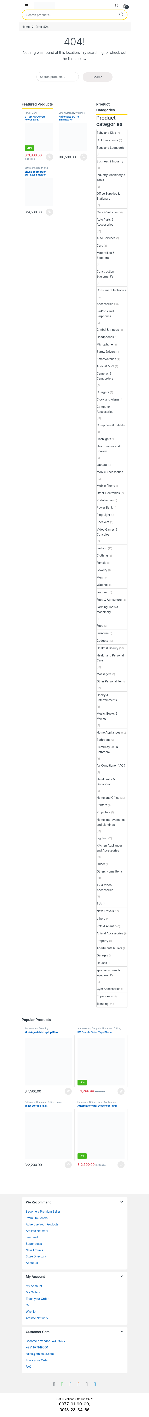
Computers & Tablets (111, 425)
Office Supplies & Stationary (108, 196)
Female (102, 562)
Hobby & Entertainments (107, 697)
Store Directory (36, 1256)
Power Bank (31, 112)
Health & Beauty (107, 648)
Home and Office (108, 797)
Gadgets (102, 640)
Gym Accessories (108, 989)
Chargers (103, 392)
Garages (102, 955)
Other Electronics (108, 493)
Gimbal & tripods (108, 329)
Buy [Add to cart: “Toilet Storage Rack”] (68, 1164)
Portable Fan (105, 500)
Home (26, 26)
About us (32, 1263)
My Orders (33, 1292)
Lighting (102, 838)
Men (100, 577)
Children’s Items (107, 140)
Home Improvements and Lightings (111, 822)
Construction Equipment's (105, 274)
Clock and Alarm (108, 399)
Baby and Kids (106, 132)
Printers (102, 805)
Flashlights (104, 439)
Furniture (103, 633)
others (101, 918)
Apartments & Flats (109, 948)
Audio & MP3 (105, 366)
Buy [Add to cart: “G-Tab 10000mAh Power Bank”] (49, 157)
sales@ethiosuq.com (40, 1354)
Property (102, 941)
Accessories (105, 304)
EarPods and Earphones (105, 313)
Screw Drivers (106, 351)
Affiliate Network (37, 1231)
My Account (34, 1286)
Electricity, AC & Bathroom (107, 749)
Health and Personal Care (36, 169)
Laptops (102, 464)
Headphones (105, 337)
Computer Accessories (105, 409)
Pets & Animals (107, 926)
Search (121, 15)
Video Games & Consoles (107, 532)
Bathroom (30, 167)
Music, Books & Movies (107, 716)
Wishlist (31, 1311)
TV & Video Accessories (105, 887)
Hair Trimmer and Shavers (108, 448)
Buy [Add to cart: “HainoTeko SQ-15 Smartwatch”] (83, 157)
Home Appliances (108, 732)
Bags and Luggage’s (110, 147)
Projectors (103, 812)
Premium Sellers (37, 1218)
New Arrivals (105, 911)
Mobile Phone (106, 485)
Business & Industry (110, 161)
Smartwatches (66, 112)
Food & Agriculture (109, 599)
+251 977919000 (37, 1347)
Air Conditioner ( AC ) (111, 765)
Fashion (102, 548)
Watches (80, 112)
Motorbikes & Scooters (106, 255)
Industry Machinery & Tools (111, 177)
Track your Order (37, 1298)
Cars (100, 245)
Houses (102, 963)
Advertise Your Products (42, 1224)
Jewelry (102, 570)
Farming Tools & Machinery (107, 609)
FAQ (28, 1366)
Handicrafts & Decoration (106, 781)
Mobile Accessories (110, 472)
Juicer (101, 864)
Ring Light (103, 514)
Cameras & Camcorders (105, 376)
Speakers (103, 522)
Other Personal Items (111, 681)
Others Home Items (110, 871)
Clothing (102, 555)
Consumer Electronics (111, 290)
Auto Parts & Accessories (105, 222)
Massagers (104, 674)
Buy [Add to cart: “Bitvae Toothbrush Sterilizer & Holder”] (49, 212)
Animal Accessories (110, 933)
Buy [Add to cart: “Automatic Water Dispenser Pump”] (121, 1164)
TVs (99, 903)
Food (100, 625)
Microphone (105, 344)
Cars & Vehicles (107, 212)
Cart (29, 1305)
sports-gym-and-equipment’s (108, 972)
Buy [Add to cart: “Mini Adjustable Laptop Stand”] (68, 1091)
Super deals (105, 996)
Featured (103, 592)
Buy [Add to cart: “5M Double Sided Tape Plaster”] (121, 1091)
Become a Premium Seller (43, 1211)
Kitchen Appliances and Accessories (110, 848)
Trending (103, 1003)
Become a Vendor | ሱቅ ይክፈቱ (45, 1341)
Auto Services (106, 238)
